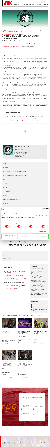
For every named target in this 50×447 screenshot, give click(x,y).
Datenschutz (19, 439)
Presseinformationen (10, 7)
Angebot (25, 4)
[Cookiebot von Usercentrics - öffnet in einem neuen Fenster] (43, 209)
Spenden (16, 2)
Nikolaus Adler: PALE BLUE (24, 362)
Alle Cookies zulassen (41, 236)
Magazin (38, 4)
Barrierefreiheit (30, 439)
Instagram (35, 305)
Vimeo (34, 307)
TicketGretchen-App (21, 278)
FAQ (42, 439)
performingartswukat (10, 288)
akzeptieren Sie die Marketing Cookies (12, 46)
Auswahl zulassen (25, 236)
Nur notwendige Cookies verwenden (9, 236)
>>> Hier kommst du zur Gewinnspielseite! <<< (25, 120)
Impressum (42, 442)
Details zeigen (42, 231)
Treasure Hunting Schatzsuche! (8, 362)
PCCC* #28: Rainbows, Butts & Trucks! (40, 331)
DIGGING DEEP (6, 330)
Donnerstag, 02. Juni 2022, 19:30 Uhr (15, 275)
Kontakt (45, 4)
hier (10, 272)
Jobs (37, 2)
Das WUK (32, 4)
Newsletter (24, 2)
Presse (31, 2)
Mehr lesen (9, 347)
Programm (17, 4)
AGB (8, 439)
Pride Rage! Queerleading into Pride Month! (25, 331)
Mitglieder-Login (25, 442)
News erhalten (37, 418)
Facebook (35, 304)
